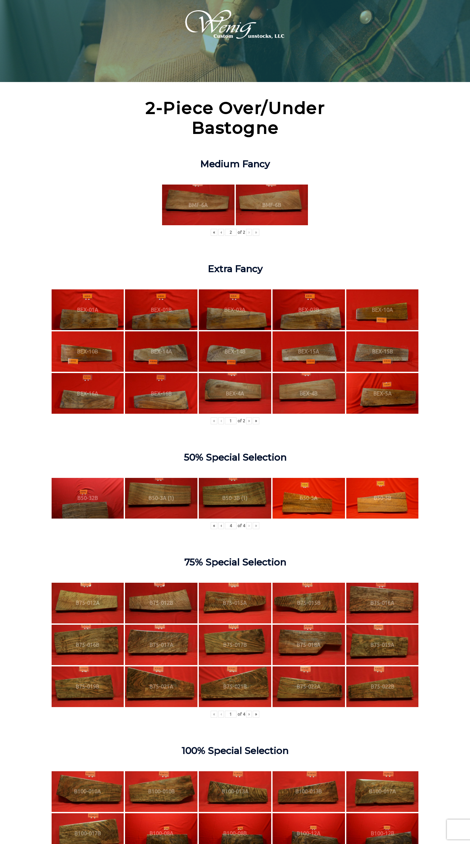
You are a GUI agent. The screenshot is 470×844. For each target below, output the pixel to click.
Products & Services (112, 64)
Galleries (284, 64)
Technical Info (207, 64)
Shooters (251, 64)
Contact (373, 64)
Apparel (315, 64)
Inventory (162, 64)
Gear (342, 64)
